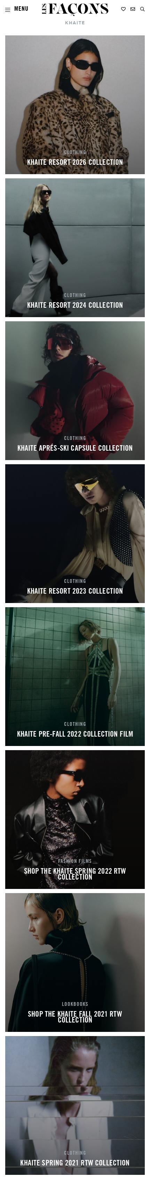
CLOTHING (75, 153)
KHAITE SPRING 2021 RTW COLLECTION (74, 1164)
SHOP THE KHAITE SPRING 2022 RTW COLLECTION (75, 875)
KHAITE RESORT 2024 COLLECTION (75, 306)
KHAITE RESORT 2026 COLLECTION (75, 163)
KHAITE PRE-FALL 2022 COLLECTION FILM (75, 735)
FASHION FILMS (75, 862)
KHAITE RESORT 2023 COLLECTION (75, 592)
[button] (142, 9)
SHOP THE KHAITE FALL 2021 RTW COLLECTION (75, 1018)
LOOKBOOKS (75, 1005)
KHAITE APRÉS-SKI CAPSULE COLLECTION (75, 449)
